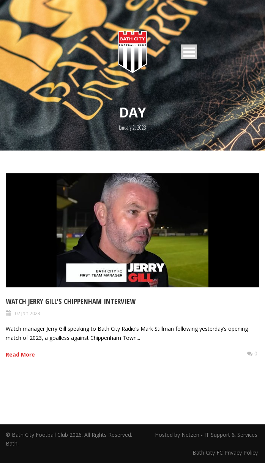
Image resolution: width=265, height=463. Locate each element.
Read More (20, 354)
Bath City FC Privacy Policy (225, 452)
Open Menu (189, 51)
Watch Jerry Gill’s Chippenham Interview (71, 301)
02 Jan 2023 (27, 313)
